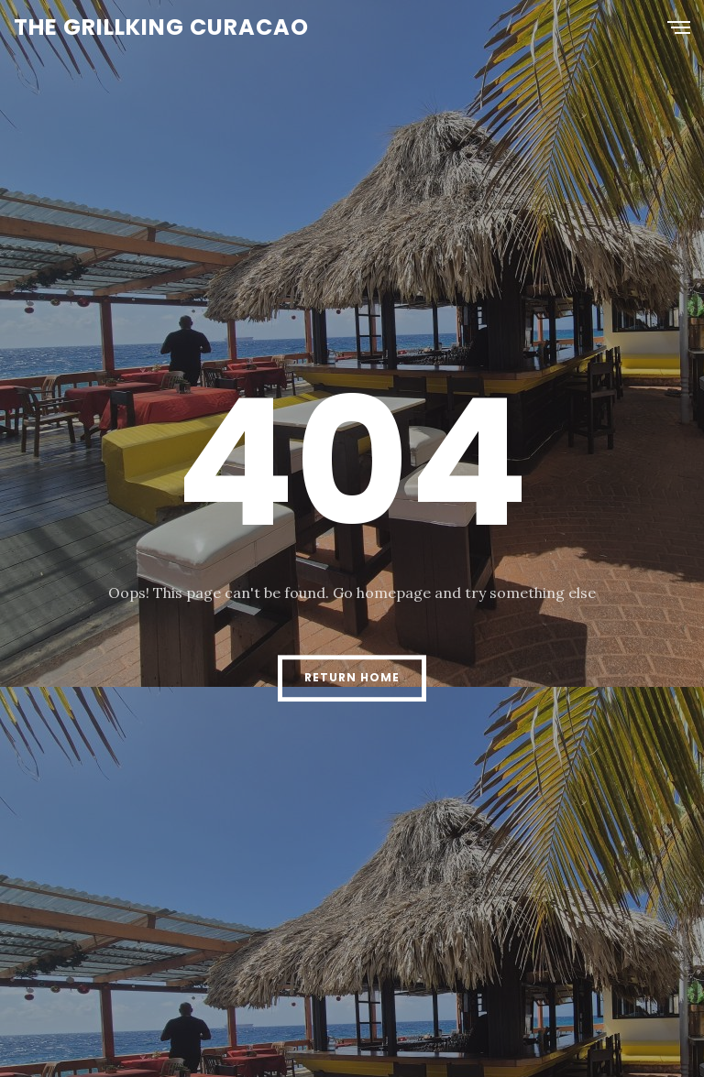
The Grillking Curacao (161, 27)
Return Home (352, 677)
